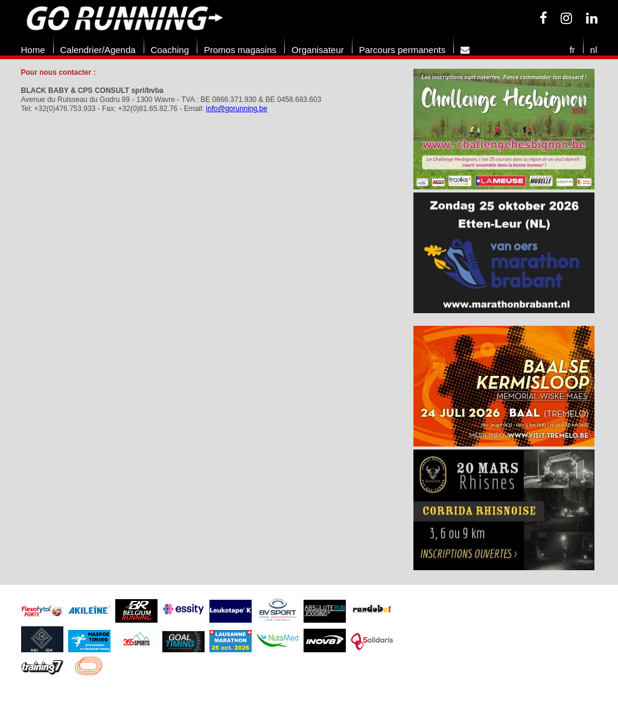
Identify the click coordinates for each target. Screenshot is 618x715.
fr (572, 50)
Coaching (170, 50)
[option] (503, 192)
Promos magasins (240, 50)
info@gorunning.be (236, 108)
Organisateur (317, 50)
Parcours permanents (402, 50)
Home (33, 50)
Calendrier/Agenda (98, 50)
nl (593, 50)
